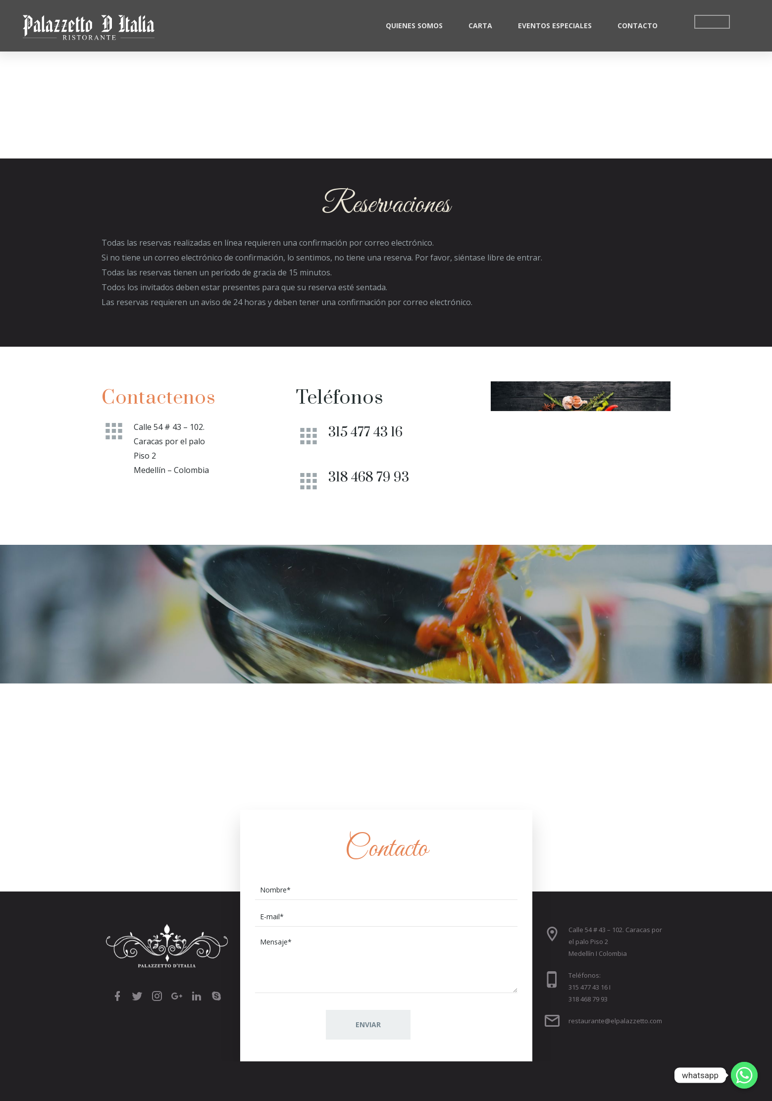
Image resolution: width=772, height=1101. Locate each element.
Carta (480, 25)
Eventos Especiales (555, 25)
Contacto (638, 25)
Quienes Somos (414, 25)
